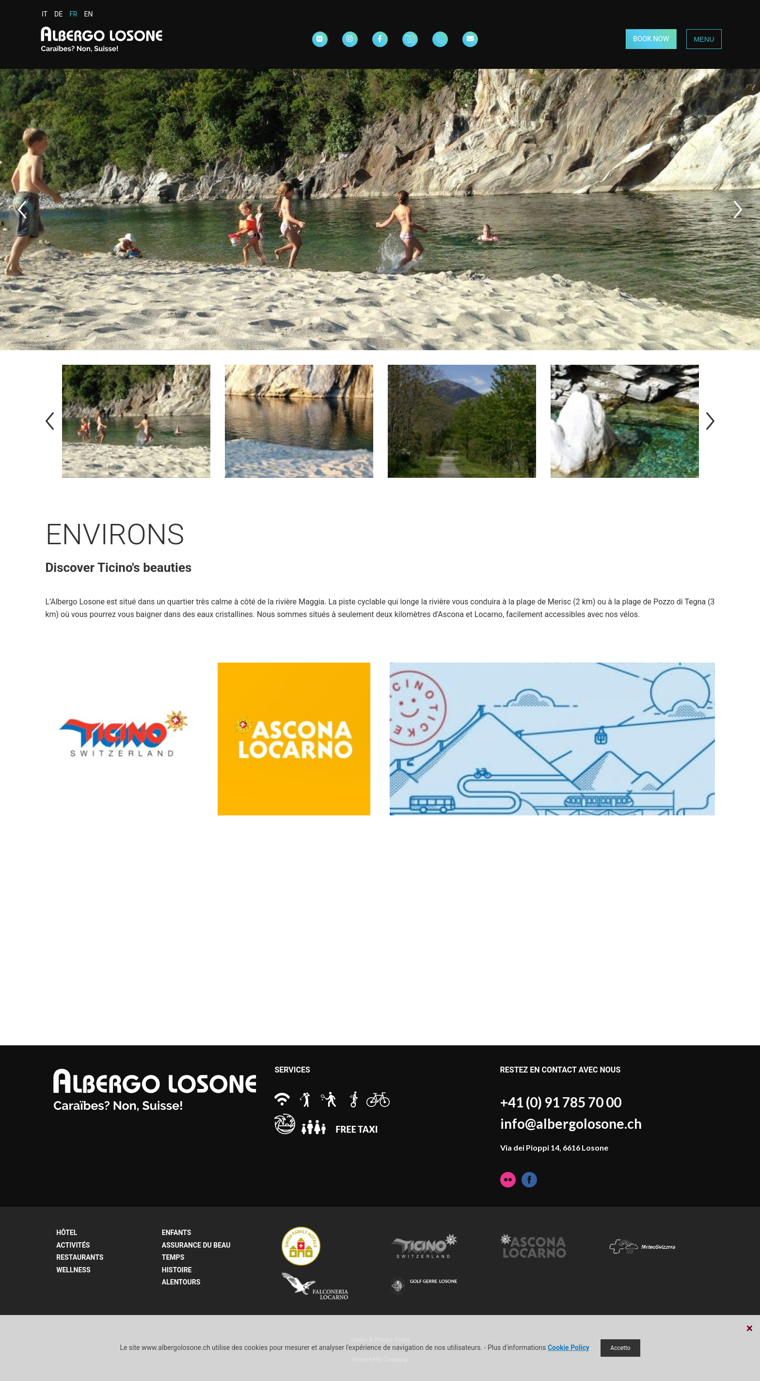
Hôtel (66, 1232)
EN (88, 14)
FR (73, 14)
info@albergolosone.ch (571, 1123)
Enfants (176, 1232)
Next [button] (738, 209)
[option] (380, 209)
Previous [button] (22, 209)
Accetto (620, 1348)
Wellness (73, 1270)
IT (45, 14)
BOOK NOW (651, 39)
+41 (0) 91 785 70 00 (560, 1102)
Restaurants (79, 1257)
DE (58, 14)
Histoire (177, 1270)
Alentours (181, 1282)
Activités (73, 1245)
